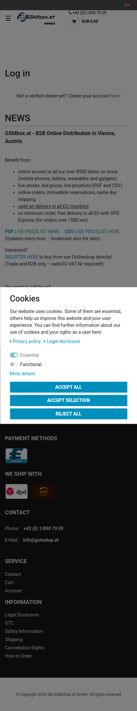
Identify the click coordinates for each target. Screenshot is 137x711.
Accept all (68, 386)
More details (22, 373)
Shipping (14, 639)
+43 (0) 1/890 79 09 (43, 528)
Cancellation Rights (24, 647)
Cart (9, 582)
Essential (29, 354)
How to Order (18, 656)
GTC (9, 623)
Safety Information (24, 631)
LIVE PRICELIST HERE (32, 231)
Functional (31, 364)
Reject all (68, 413)
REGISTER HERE (21, 257)
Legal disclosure (62, 341)
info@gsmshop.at (40, 540)
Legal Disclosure (22, 614)
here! (115, 96)
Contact (13, 574)
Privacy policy (26, 341)
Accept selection (68, 400)
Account (13, 590)
